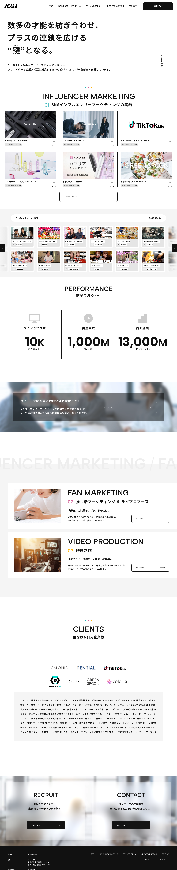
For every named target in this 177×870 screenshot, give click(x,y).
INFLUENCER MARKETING (69, 6)
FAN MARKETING (93, 6)
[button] (3, 258)
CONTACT (165, 860)
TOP (51, 6)
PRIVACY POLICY (162, 865)
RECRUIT (133, 6)
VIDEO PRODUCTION (115, 6)
